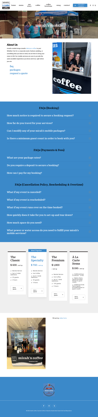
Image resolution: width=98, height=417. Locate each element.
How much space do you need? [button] (49, 222)
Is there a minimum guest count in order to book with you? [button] (49, 138)
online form (63, 318)
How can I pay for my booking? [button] (49, 173)
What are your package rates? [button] (49, 157)
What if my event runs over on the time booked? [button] (49, 207)
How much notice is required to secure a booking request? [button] (49, 115)
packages (15, 70)
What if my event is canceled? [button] (49, 192)
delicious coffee (31, 48)
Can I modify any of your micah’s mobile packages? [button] (49, 131)
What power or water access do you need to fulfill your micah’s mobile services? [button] (49, 232)
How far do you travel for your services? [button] (49, 123)
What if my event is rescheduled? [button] (49, 200)
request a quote (19, 73)
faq (11, 66)
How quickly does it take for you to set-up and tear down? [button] (49, 215)
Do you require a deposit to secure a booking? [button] (49, 165)
